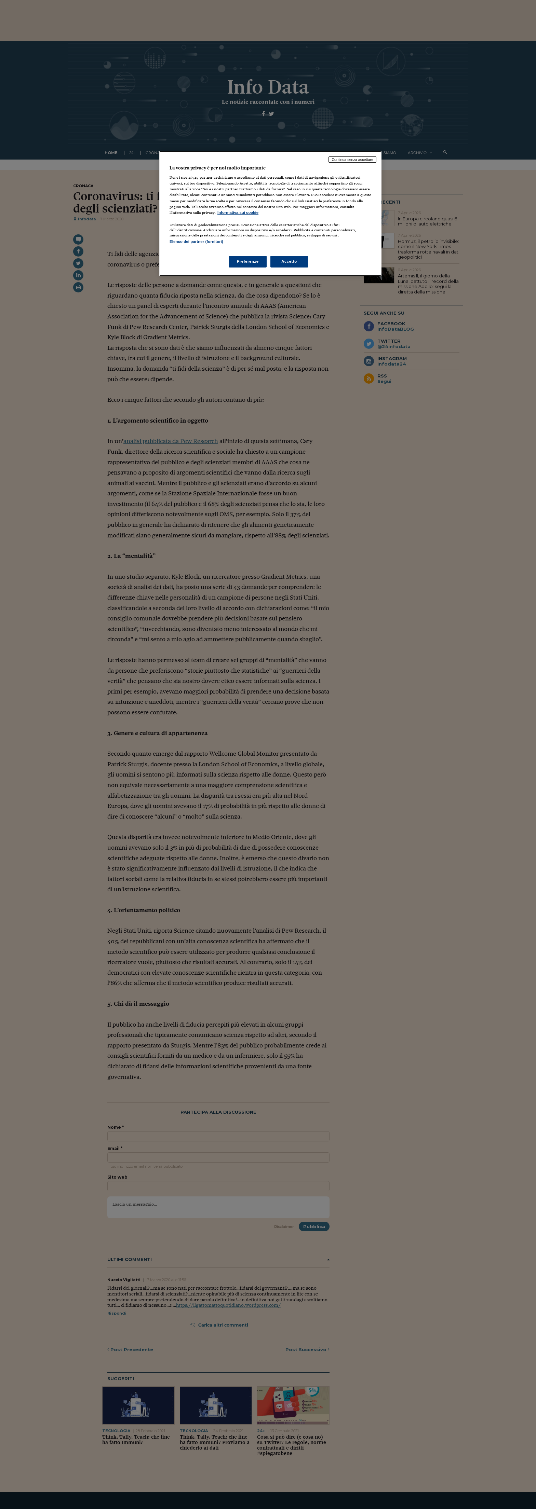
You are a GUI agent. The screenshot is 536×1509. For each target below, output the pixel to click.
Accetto (289, 261)
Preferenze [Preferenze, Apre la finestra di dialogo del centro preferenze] (248, 261)
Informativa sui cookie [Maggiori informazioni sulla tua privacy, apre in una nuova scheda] (237, 212)
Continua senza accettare (352, 159)
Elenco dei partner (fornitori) (196, 241)
